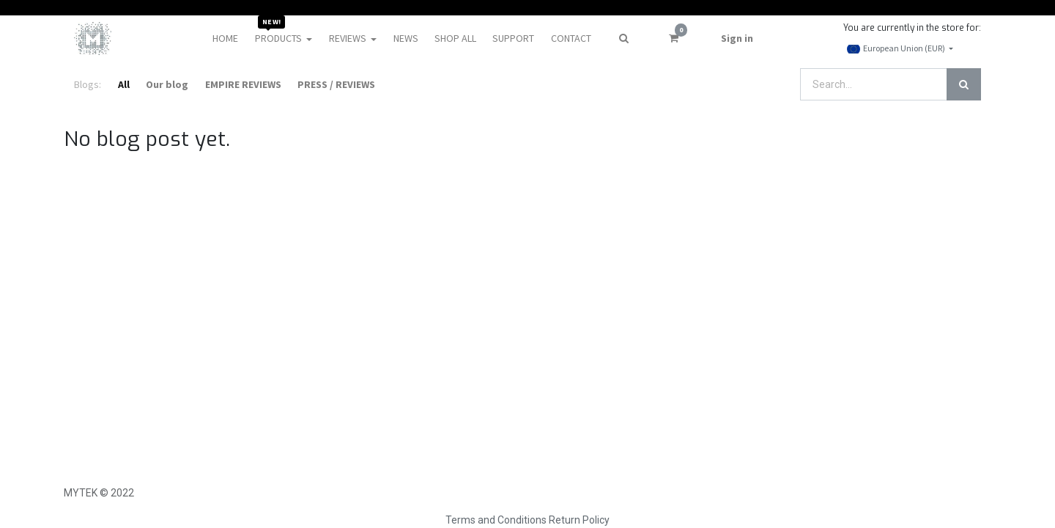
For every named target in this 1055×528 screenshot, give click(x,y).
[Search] (964, 84)
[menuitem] (225, 38)
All (124, 84)
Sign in (737, 38)
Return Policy (579, 520)
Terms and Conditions (496, 520)
